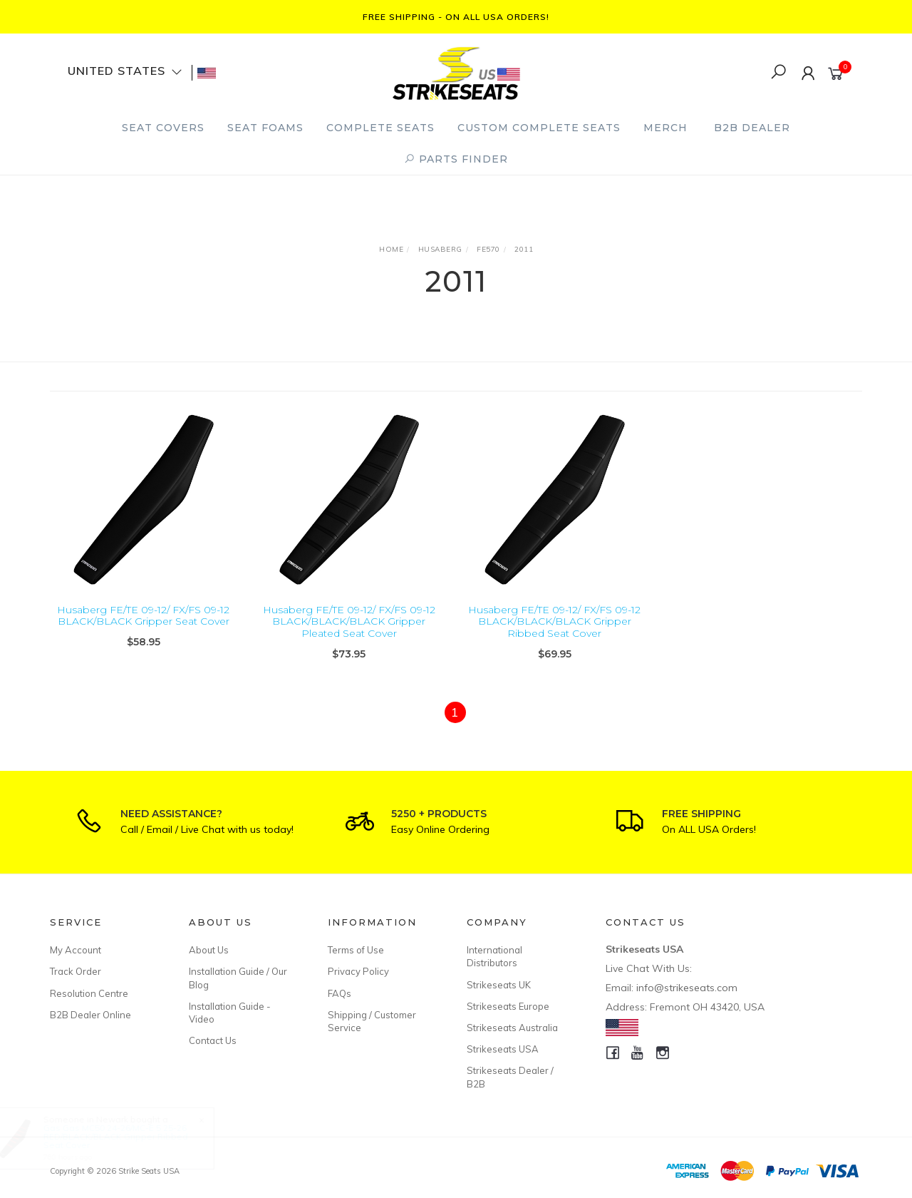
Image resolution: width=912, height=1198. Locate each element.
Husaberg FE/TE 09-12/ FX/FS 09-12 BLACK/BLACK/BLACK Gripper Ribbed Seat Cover (554, 621)
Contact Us (213, 1040)
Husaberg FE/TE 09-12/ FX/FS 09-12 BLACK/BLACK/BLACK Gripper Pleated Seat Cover (349, 621)
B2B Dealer (752, 127)
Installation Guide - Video (230, 1012)
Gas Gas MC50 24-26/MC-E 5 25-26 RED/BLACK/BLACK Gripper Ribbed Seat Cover (128, 1136)
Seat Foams (265, 127)
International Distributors (494, 956)
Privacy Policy (358, 971)
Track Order (75, 971)
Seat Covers (163, 127)
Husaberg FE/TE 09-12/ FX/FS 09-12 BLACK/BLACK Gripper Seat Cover (143, 615)
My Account (75, 950)
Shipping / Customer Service (372, 1021)
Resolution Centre (89, 993)
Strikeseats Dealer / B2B (510, 1077)
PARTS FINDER (456, 159)
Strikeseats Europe (508, 1006)
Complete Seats (380, 127)
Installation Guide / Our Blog (238, 978)
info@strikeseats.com (686, 987)
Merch (665, 127)
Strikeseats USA (503, 1049)
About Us (209, 950)
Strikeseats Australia (512, 1027)
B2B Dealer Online (90, 1014)
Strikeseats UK (499, 984)
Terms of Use (356, 950)
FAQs (339, 993)
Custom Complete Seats (539, 127)
